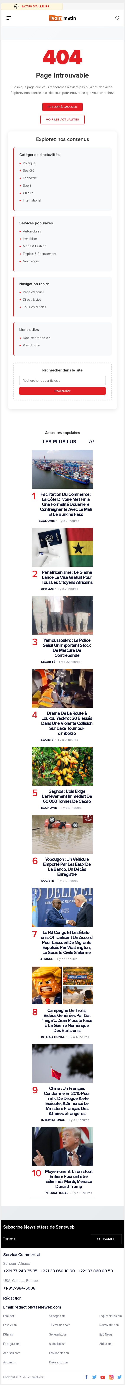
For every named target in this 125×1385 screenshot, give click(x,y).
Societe (47, 739)
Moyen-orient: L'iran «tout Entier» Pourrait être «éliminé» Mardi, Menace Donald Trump (68, 1179)
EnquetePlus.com (110, 1316)
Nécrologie (31, 261)
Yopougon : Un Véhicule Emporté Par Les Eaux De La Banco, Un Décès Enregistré (67, 867)
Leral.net (8, 1316)
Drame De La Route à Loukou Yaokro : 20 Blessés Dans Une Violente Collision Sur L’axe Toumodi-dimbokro (66, 723)
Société (28, 170)
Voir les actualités (62, 119)
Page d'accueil (33, 292)
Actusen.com (11, 1353)
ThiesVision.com (59, 1325)
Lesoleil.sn (10, 1325)
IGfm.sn (8, 1335)
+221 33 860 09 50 (95, 1271)
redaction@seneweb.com (38, 1307)
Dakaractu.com (59, 1363)
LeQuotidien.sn (59, 1353)
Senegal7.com (58, 1335)
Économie (30, 178)
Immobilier (30, 239)
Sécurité (48, 661)
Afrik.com (105, 1344)
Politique (29, 163)
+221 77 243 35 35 (20, 1271)
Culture (28, 193)
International (32, 200)
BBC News (105, 1335)
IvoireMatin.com (109, 1325)
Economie (47, 520)
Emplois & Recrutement (39, 254)
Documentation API (37, 338)
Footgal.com (11, 1344)
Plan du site (31, 345)
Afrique (47, 588)
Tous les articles (34, 307)
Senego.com (57, 1316)
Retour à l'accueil (62, 107)
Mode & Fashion (34, 246)
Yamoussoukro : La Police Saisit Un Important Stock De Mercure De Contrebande (67, 648)
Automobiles (32, 231)
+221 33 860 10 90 (58, 1271)
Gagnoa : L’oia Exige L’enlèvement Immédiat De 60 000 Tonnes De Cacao (67, 796)
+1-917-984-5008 (19, 1288)
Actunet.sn (10, 1363)
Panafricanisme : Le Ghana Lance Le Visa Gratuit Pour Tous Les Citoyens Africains (66, 577)
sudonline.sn (57, 1344)
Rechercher (62, 391)
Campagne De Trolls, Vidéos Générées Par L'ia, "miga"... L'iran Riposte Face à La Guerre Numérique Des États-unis (67, 1020)
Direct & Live (32, 300)
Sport (27, 185)
